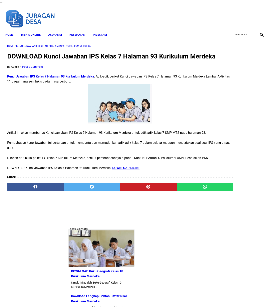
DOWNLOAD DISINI (126, 185)
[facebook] (231, 15)
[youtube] (250, 15)
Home (11, 30)
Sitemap (185, 296)
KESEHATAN (79, 30)
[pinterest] (115, 204)
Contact (171, 296)
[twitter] (240, 15)
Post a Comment (32, 74)
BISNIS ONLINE (32, 30)
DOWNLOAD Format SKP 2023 (220, 211)
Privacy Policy (153, 296)
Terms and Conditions (127, 296)
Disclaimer (103, 296)
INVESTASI (102, 30)
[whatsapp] (158, 204)
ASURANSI (57, 30)
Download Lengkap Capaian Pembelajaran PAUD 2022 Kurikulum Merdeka (225, 256)
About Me (87, 296)
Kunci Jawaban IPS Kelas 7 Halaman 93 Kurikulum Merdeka (50, 84)
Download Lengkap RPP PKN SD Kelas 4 (227, 231)
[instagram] (259, 15)
